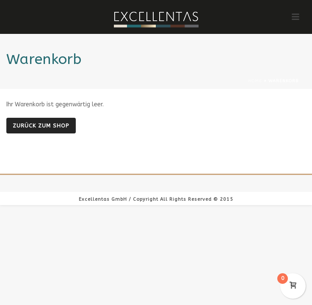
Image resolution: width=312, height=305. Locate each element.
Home (255, 80)
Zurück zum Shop (41, 125)
